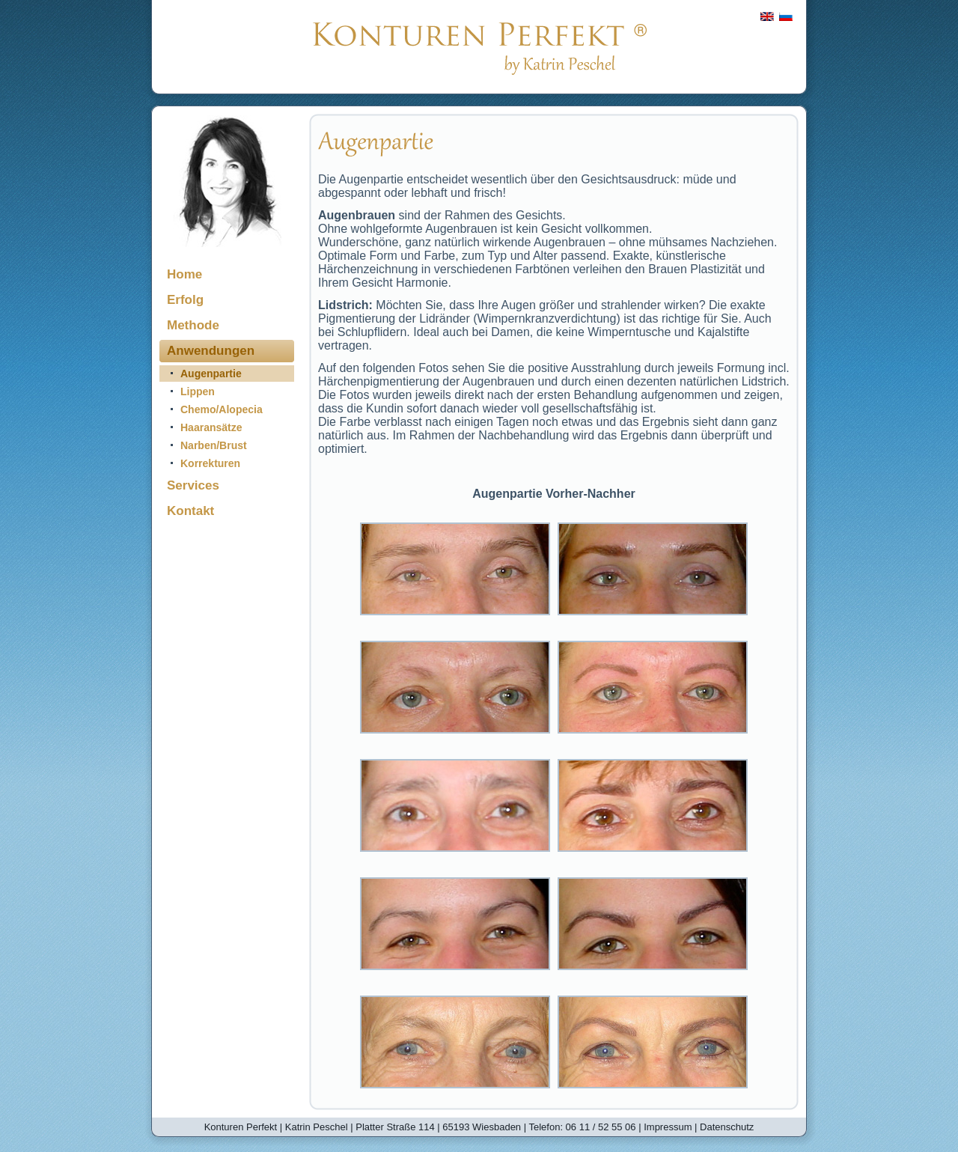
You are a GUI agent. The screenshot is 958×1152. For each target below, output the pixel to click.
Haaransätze (211, 427)
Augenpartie (211, 374)
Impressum (668, 1127)
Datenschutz (727, 1127)
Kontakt (190, 511)
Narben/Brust (213, 445)
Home (184, 274)
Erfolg (185, 300)
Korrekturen (210, 463)
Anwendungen (210, 351)
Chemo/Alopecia (221, 409)
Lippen (197, 391)
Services (193, 485)
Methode (193, 325)
